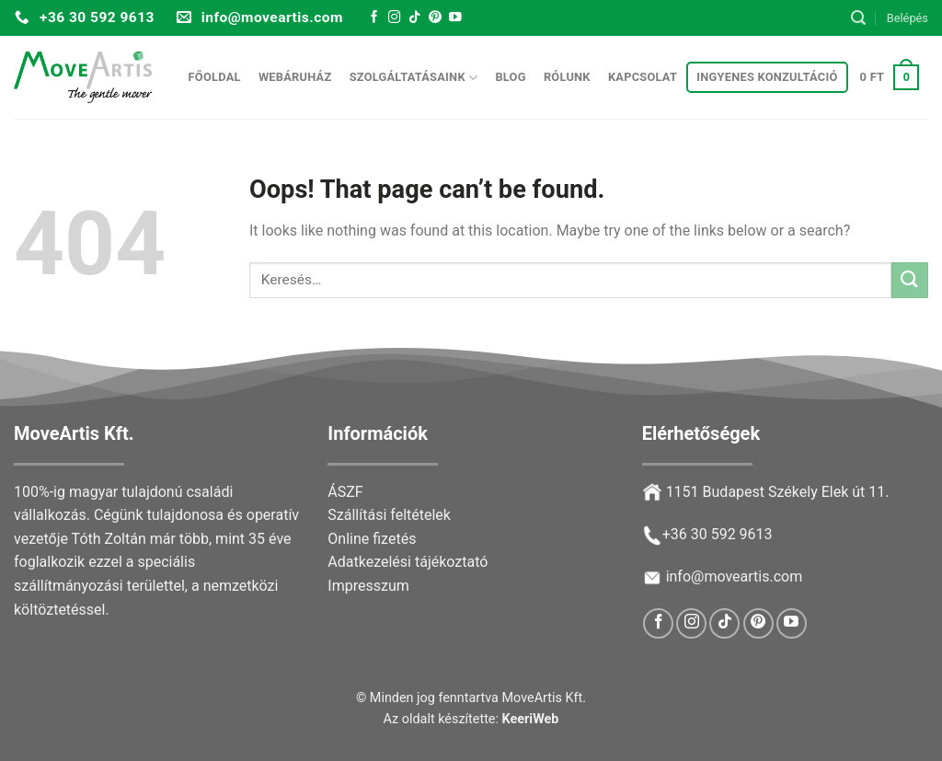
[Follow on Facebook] (374, 18)
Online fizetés (371, 539)
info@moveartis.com (734, 576)
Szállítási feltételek (389, 515)
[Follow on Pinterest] (435, 18)
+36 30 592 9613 (717, 534)
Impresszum (367, 585)
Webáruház (295, 77)
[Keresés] (858, 18)
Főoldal (215, 77)
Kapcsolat (642, 77)
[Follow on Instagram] (394, 18)
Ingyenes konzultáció (766, 77)
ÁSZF (344, 492)
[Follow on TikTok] (414, 18)
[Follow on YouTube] (455, 18)
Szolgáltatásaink (414, 77)
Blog (510, 77)
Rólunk (567, 77)
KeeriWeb (530, 719)
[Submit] (909, 280)
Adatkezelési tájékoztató (407, 562)
